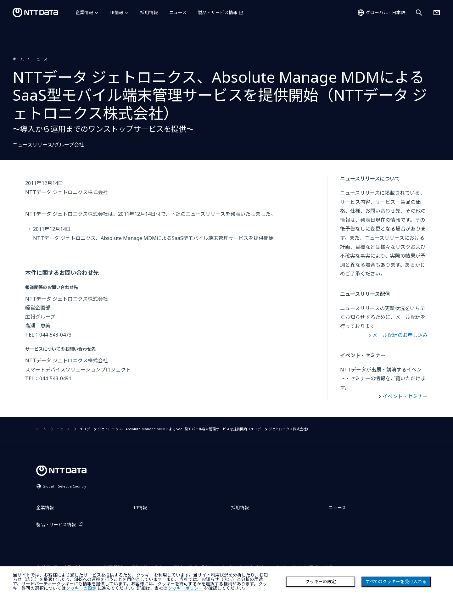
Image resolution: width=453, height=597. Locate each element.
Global (64, 486)
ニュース (178, 12)
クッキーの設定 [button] (81, 588)
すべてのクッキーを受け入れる (396, 581)
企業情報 (84, 12)
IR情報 (116, 12)
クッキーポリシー (185, 588)
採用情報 (149, 12)
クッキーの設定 (320, 581)
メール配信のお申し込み (400, 335)
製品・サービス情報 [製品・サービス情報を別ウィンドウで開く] (218, 12)
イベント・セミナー (405, 396)
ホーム (18, 59)
